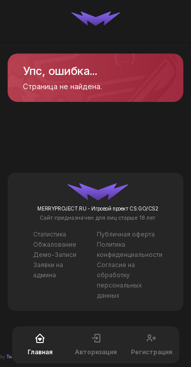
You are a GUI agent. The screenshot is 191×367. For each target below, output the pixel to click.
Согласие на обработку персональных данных (119, 280)
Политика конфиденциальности (129, 249)
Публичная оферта (126, 234)
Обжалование (54, 244)
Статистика (49, 234)
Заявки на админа (48, 270)
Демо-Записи (54, 254)
